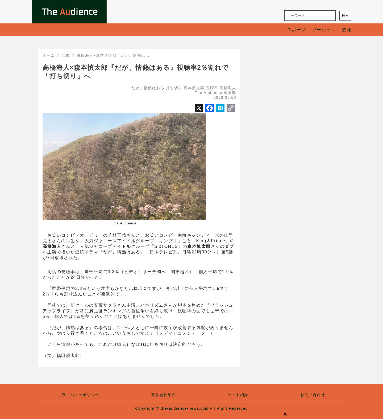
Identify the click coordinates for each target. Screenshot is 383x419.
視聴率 (212, 88)
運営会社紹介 (163, 395)
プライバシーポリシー (78, 395)
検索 (345, 16)
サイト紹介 (238, 395)
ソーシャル (324, 29)
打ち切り (174, 88)
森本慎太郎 (194, 88)
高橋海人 (228, 88)
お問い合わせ (312, 395)
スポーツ (296, 29)
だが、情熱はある (147, 88)
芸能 (346, 29)
